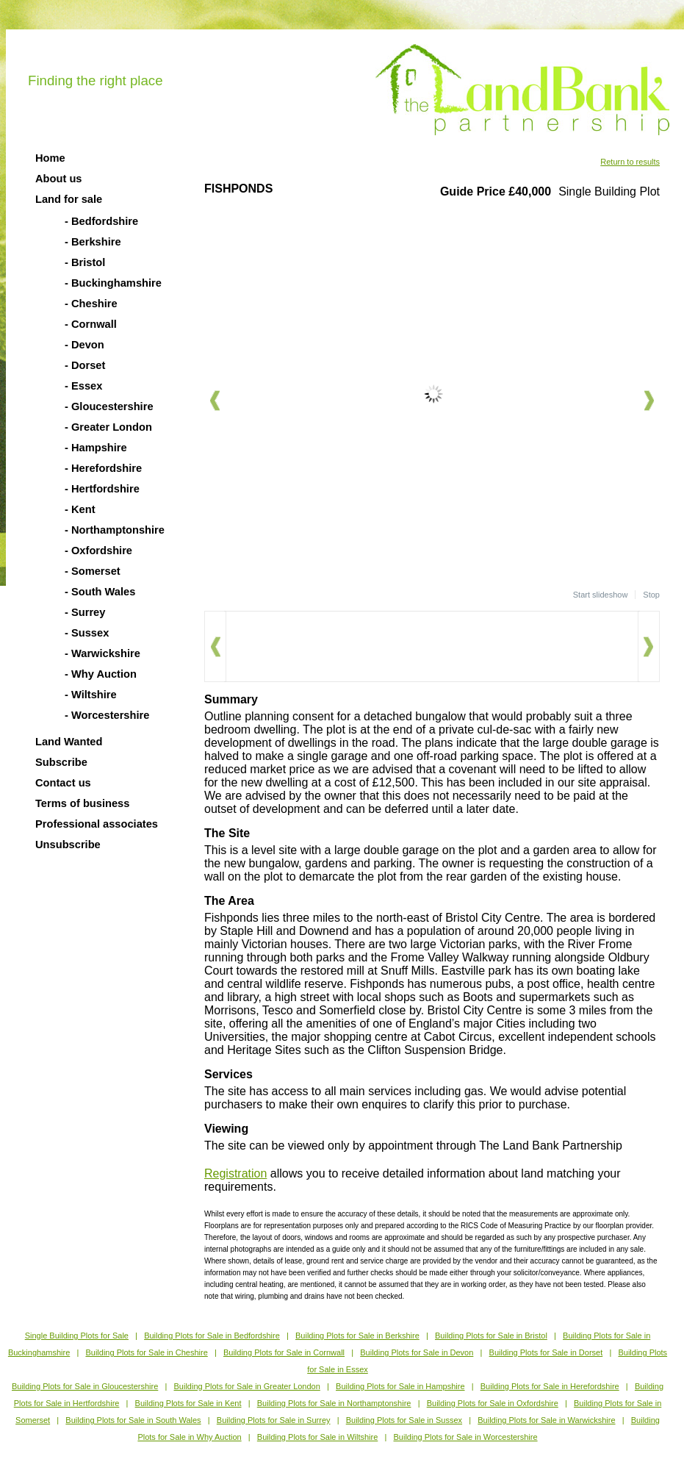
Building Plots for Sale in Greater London (247, 1386)
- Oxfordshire (98, 550)
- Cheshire (91, 303)
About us (58, 178)
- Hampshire (96, 448)
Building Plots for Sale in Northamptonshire (334, 1403)
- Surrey (85, 612)
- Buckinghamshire (113, 283)
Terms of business (82, 803)
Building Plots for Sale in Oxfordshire (492, 1403)
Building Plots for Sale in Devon (416, 1352)
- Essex (83, 386)
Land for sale (68, 199)
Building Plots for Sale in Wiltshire (317, 1437)
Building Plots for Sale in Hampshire (400, 1386)
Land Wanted (68, 742)
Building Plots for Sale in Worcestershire (466, 1437)
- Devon (84, 345)
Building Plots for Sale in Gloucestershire (85, 1386)
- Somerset (92, 571)
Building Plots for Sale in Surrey (274, 1420)
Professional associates (96, 824)
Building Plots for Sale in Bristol (491, 1335)
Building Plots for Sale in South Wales (133, 1420)
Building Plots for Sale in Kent (188, 1403)
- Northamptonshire (115, 530)
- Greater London (108, 427)
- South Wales (100, 592)
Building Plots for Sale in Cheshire (146, 1352)
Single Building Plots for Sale (77, 1335)
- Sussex (87, 633)
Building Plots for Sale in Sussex (404, 1420)
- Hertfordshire (102, 489)
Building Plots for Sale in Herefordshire (549, 1386)
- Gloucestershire (109, 406)
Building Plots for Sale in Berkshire (357, 1335)
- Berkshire (93, 242)
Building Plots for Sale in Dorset (546, 1352)
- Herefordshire (103, 468)
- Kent (80, 509)
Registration (235, 1173)
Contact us (63, 783)
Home (50, 158)
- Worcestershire (107, 715)
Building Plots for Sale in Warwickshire (546, 1420)
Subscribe (61, 762)
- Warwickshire (102, 653)
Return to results (630, 161)
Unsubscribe (68, 844)
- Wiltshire (91, 694)
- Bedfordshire (101, 221)
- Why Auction (101, 674)
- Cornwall (91, 324)
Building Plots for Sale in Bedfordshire (212, 1335)
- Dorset (85, 365)
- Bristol (85, 262)
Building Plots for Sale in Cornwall (284, 1352)
